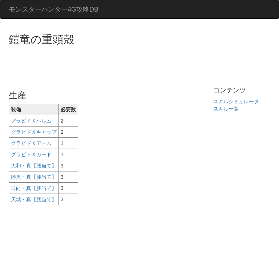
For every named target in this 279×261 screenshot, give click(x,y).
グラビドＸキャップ (34, 132)
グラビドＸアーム (31, 143)
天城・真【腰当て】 (34, 199)
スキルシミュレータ (236, 101)
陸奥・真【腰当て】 (34, 177)
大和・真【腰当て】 (34, 166)
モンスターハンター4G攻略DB (53, 9)
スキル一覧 (226, 109)
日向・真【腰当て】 (34, 188)
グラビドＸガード (31, 154)
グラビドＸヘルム (31, 121)
